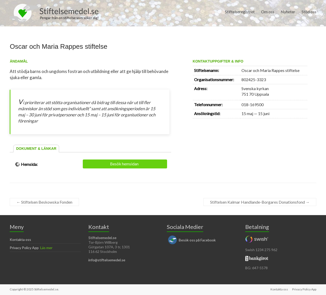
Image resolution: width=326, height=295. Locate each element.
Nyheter (288, 11)
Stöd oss (309, 11)
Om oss (267, 11)
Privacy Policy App (24, 247)
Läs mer (46, 247)
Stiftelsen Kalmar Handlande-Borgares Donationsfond (260, 202)
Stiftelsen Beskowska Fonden (44, 202)
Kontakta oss (20, 239)
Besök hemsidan (124, 163)
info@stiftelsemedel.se (106, 260)
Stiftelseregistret (240, 11)
